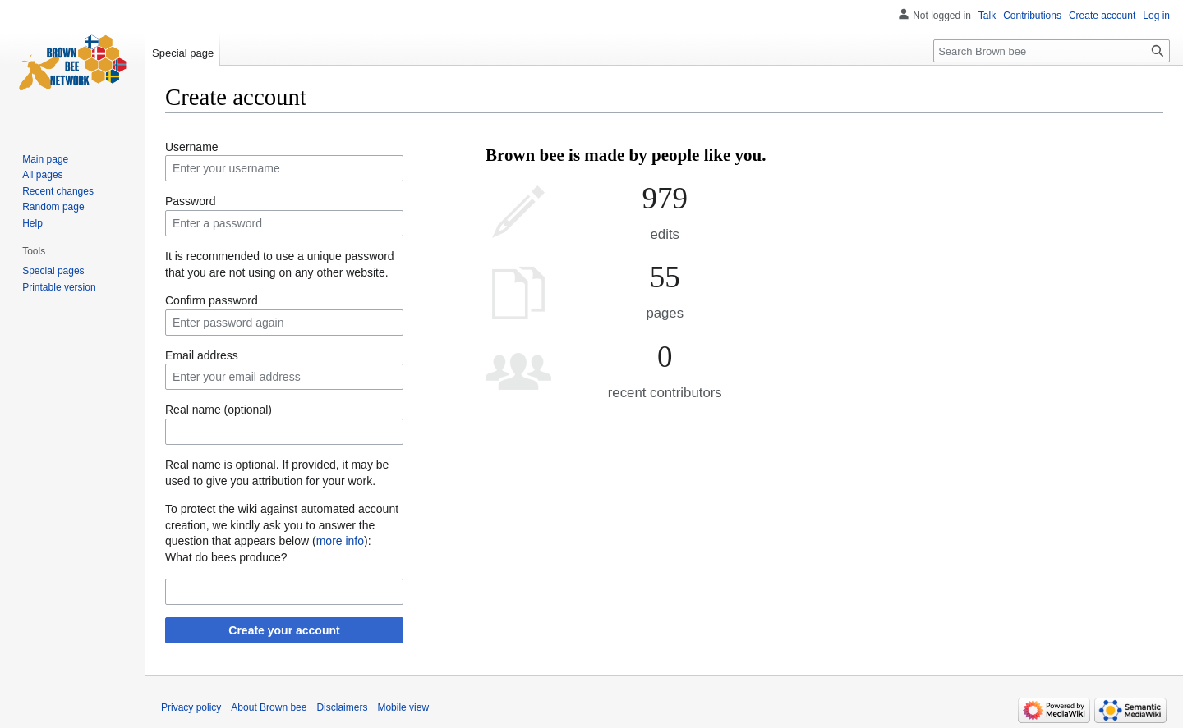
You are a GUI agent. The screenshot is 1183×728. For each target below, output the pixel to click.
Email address (201, 355)
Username (192, 146)
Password (190, 201)
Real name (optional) (218, 409)
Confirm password (211, 300)
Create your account (283, 630)
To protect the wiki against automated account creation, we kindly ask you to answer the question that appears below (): (281, 524)
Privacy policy (191, 707)
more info (340, 540)
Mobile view (403, 707)
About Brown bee (268, 707)
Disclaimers (341, 707)
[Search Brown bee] (1051, 50)
